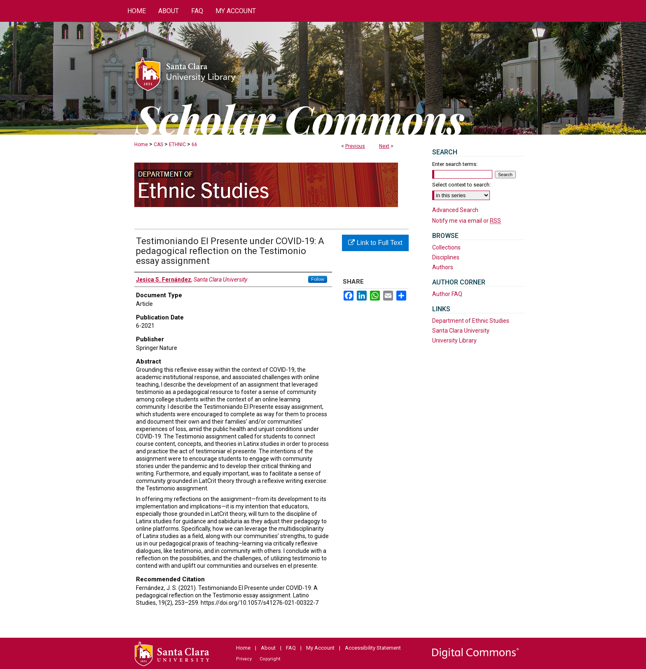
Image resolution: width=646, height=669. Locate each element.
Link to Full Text (375, 242)
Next (384, 146)
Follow (317, 279)
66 (194, 144)
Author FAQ (447, 294)
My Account (320, 648)
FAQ (291, 648)
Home (141, 144)
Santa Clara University (460, 330)
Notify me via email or (466, 220)
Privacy (244, 659)
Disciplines (445, 257)
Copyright (270, 659)
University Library (454, 340)
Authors (442, 267)
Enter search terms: (454, 164)
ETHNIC (177, 144)
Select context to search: (461, 185)
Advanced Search (455, 210)
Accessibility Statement (373, 648)
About (268, 648)
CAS (158, 144)
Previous (355, 146)
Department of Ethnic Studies (470, 320)
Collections (446, 247)
